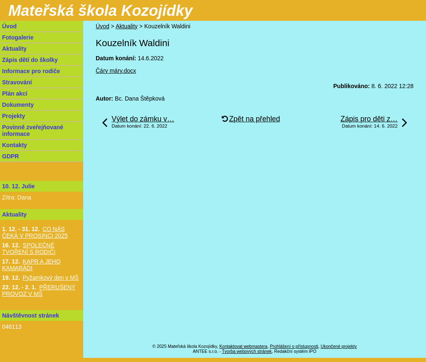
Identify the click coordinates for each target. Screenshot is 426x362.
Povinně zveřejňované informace (32, 130)
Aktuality (127, 26)
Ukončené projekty (339, 346)
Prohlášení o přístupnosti (294, 346)
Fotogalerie (17, 37)
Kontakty (14, 145)
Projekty (13, 116)
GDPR (10, 156)
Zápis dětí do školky (30, 60)
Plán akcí (14, 93)
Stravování (17, 82)
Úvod (102, 26)
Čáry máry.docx (116, 70)
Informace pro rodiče (31, 71)
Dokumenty (18, 104)
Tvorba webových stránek (247, 351)
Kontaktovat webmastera (243, 346)
